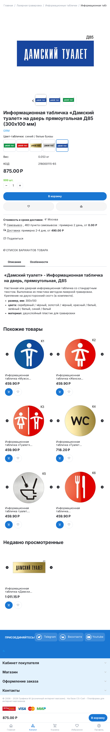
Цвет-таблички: (13, 136)
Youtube (94, 637)
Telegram (46, 637)
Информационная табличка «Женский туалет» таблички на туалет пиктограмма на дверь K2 (69, 377)
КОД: (6, 163)
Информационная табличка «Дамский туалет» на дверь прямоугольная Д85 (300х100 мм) (18, 590)
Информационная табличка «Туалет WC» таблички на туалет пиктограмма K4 (68, 443)
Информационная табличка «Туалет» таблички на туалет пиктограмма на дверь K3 (18, 443)
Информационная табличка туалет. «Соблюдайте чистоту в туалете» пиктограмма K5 (18, 510)
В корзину (55, 196)
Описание (14, 262)
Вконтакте (71, 637)
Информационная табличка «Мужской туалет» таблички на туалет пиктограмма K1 (18, 377)
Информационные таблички (61, 5)
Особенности (39, 262)
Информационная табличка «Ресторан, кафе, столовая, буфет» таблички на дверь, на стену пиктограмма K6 (69, 510)
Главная (8, 5)
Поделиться (13, 238)
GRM (6, 130)
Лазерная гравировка (29, 5)
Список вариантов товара (27, 250)
